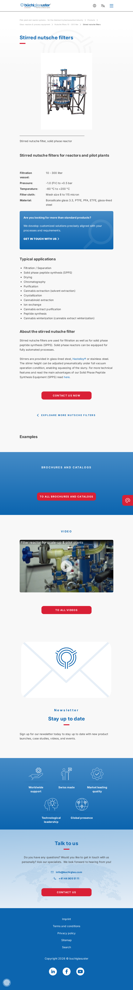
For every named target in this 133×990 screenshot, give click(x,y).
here (67, 377)
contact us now (66, 395)
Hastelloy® (79, 358)
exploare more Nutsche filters (68, 415)
